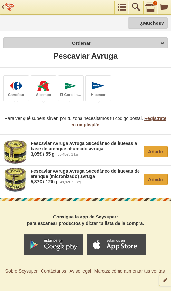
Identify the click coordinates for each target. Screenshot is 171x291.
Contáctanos (53, 271)
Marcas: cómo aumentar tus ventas (129, 271)
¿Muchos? (152, 23)
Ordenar (118, 43)
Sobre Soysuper (21, 271)
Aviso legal (80, 271)
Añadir (156, 151)
